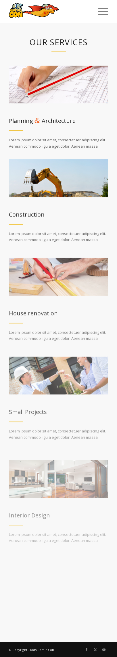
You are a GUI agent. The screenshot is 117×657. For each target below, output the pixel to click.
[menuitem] (100, 11)
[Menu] (100, 11)
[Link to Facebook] (86, 649)
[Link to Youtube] (103, 649)
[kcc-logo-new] (49, 11)
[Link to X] (95, 649)
